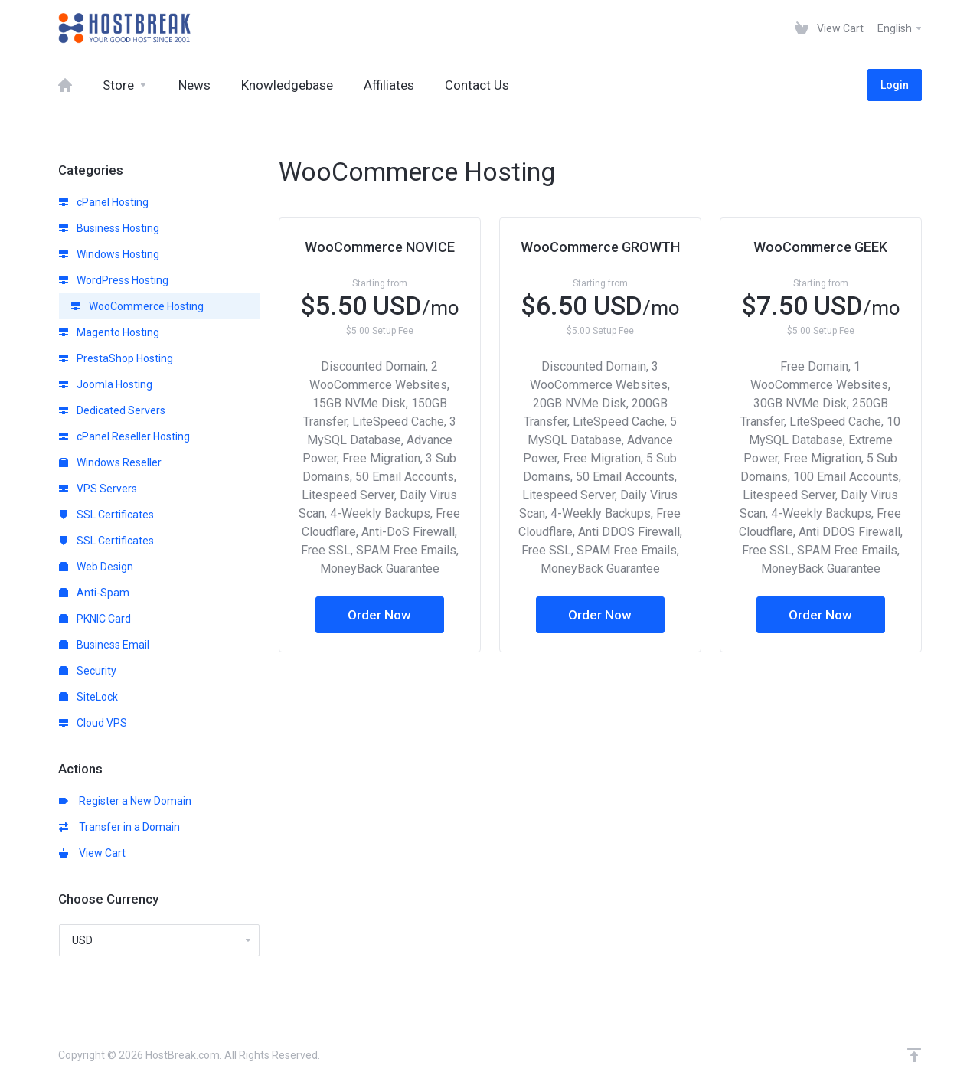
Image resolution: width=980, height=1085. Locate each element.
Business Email (104, 645)
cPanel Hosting (104, 202)
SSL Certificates (106, 514)
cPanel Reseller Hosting (124, 436)
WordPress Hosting (113, 280)
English (900, 28)
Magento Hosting (109, 332)
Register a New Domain (125, 801)
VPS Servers (98, 488)
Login (894, 85)
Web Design (96, 566)
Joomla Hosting (105, 384)
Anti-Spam (94, 593)
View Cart (92, 853)
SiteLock (88, 697)
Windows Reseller (110, 462)
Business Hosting (109, 228)
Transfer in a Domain (119, 827)
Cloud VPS (93, 723)
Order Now (379, 615)
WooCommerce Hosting (137, 306)
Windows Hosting (109, 254)
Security (87, 671)
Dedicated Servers (112, 410)
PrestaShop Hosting (116, 358)
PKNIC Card (95, 619)
